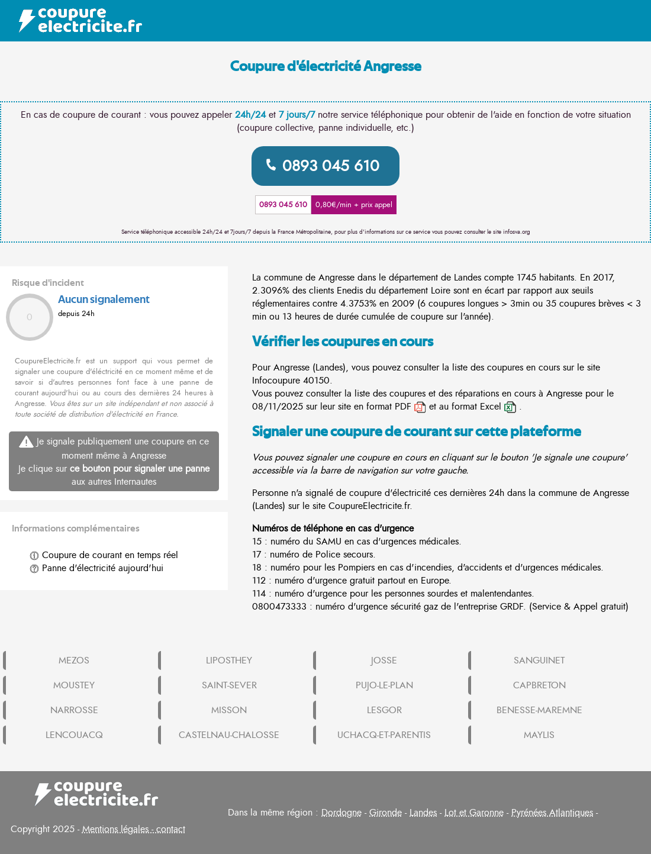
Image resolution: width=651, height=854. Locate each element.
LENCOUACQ (74, 735)
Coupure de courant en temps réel (104, 555)
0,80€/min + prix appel (353, 204)
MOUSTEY (74, 685)
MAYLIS (539, 735)
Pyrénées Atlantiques (552, 812)
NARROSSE (74, 710)
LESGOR (384, 710)
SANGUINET (539, 660)
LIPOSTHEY (229, 660)
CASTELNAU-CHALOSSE (229, 735)
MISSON (229, 710)
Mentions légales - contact (133, 829)
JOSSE (384, 660)
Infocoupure (276, 380)
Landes (423, 812)
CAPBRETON (539, 685)
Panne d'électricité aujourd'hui (96, 568)
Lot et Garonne (474, 812)
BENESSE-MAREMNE (539, 710)
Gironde (385, 812)
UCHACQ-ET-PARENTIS (384, 735)
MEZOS (74, 660)
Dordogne (341, 812)
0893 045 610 (330, 166)
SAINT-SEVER (229, 685)
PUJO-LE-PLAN (384, 685)
